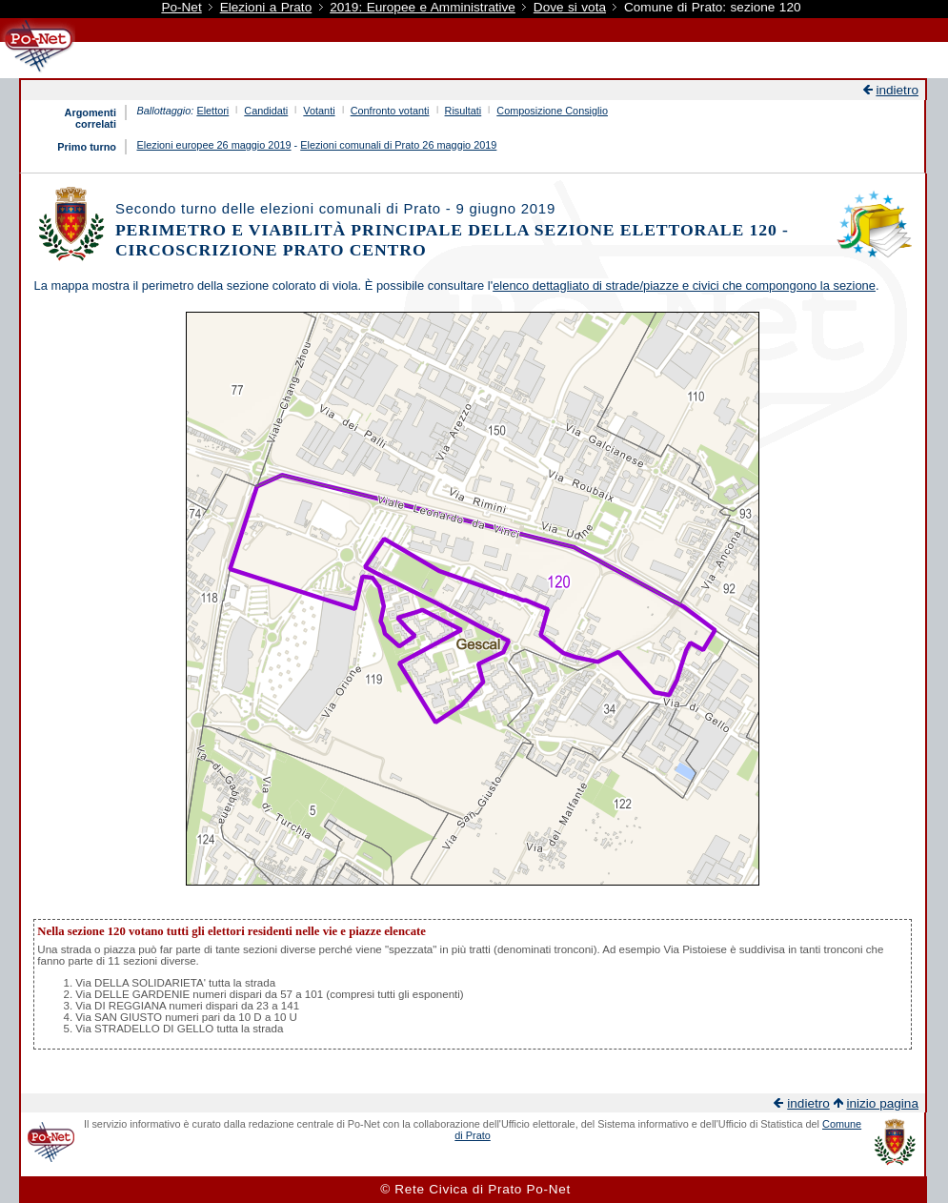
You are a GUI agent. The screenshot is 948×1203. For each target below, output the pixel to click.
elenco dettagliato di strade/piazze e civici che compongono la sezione (684, 285)
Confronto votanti (390, 110)
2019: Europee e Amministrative (422, 7)
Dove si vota (570, 7)
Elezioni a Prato (266, 7)
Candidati (266, 110)
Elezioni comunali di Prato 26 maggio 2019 (398, 145)
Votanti (318, 110)
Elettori (212, 110)
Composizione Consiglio (552, 110)
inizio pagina (882, 1103)
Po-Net (181, 7)
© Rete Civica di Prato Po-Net (475, 1189)
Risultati (463, 110)
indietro (897, 90)
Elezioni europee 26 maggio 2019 (214, 145)
